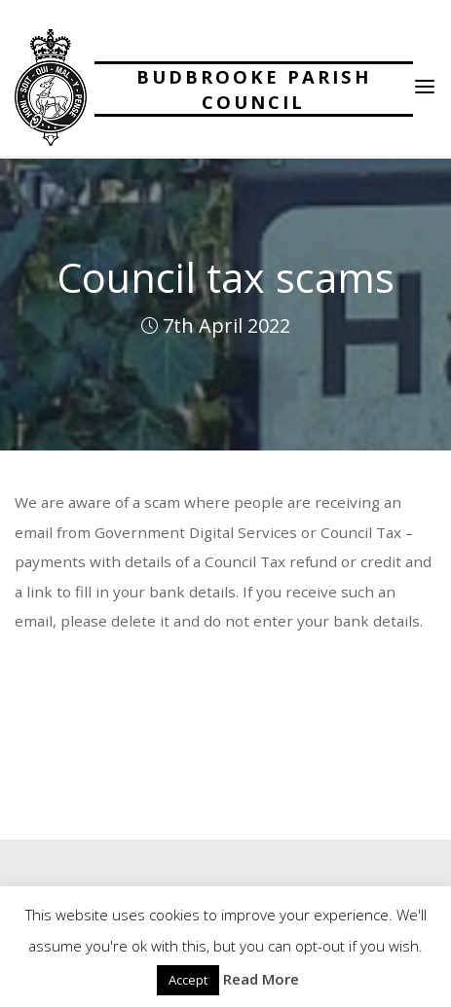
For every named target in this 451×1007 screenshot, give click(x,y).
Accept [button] (188, 980)
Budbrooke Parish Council (253, 89)
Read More (261, 979)
